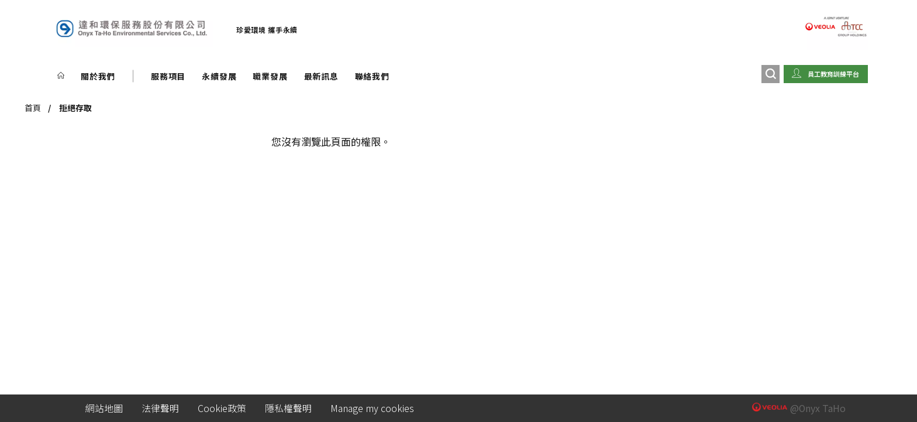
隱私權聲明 (288, 408)
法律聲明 (160, 408)
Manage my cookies (372, 408)
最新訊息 (321, 76)
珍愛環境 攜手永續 (267, 29)
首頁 (33, 108)
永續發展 (219, 76)
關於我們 (98, 76)
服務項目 (168, 76)
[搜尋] (770, 74)
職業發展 (270, 76)
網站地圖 (104, 408)
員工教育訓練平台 (833, 73)
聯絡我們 (372, 76)
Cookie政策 (222, 408)
